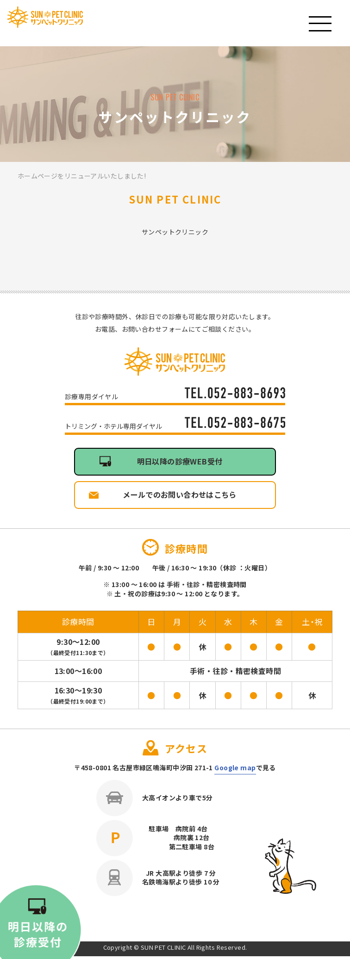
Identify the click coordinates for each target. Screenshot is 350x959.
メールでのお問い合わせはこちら (180, 497)
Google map (235, 770)
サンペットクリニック (62, 24)
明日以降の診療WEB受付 (179, 462)
